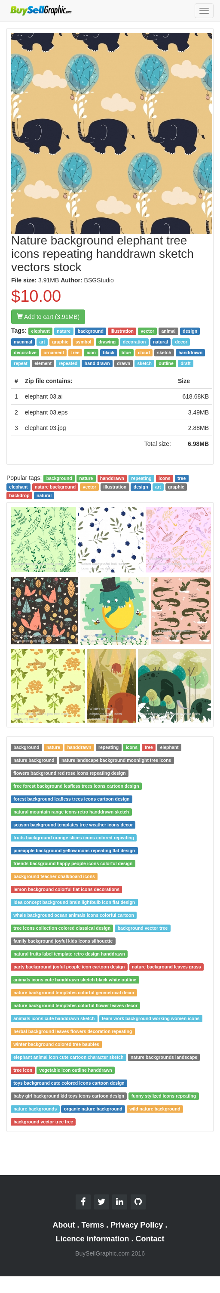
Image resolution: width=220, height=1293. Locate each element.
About (64, 1225)
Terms (93, 1225)
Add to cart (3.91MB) (48, 316)
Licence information (92, 1238)
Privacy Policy (136, 1225)
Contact (150, 1238)
